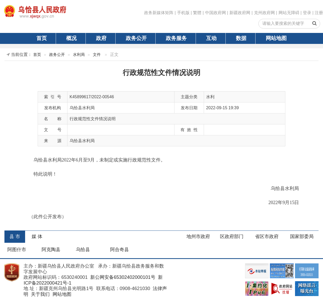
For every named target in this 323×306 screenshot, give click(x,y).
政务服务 (176, 38)
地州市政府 (198, 236)
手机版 (183, 12)
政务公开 (136, 38)
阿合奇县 (119, 249)
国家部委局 (302, 236)
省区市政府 (267, 236)
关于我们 (40, 294)
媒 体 (37, 236)
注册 (319, 12)
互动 (211, 38)
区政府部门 (231, 236)
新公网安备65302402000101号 (122, 277)
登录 (307, 12)
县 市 (14, 236)
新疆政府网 (239, 12)
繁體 (197, 12)
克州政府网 (264, 12)
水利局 (79, 54)
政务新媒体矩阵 (158, 12)
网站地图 (276, 38)
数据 (241, 38)
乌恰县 (83, 249)
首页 (41, 38)
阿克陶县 (51, 249)
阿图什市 (16, 249)
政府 (101, 38)
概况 (71, 38)
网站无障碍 (289, 12)
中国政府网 (215, 12)
